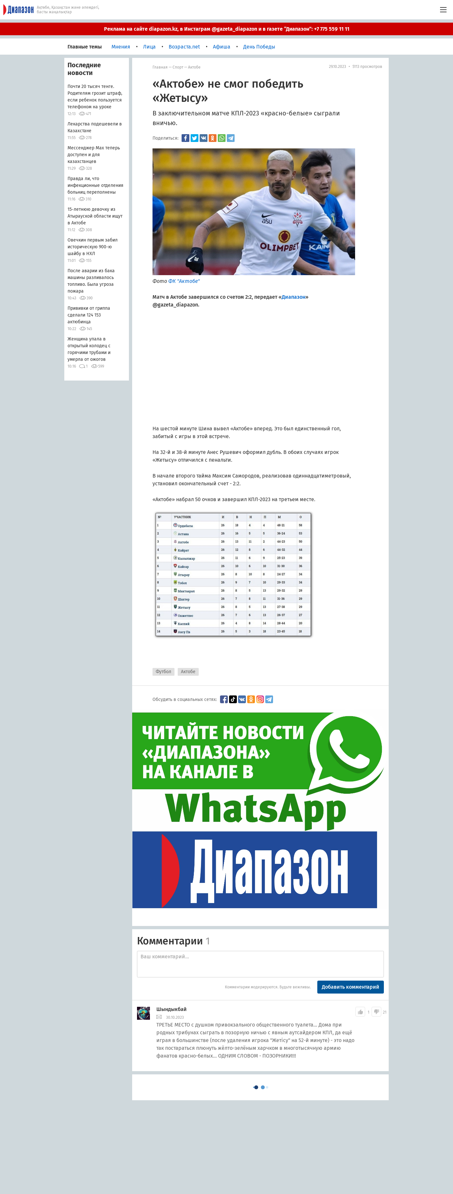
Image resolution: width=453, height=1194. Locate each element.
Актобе (194, 67)
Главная (160, 67)
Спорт (178, 67)
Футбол (163, 671)
